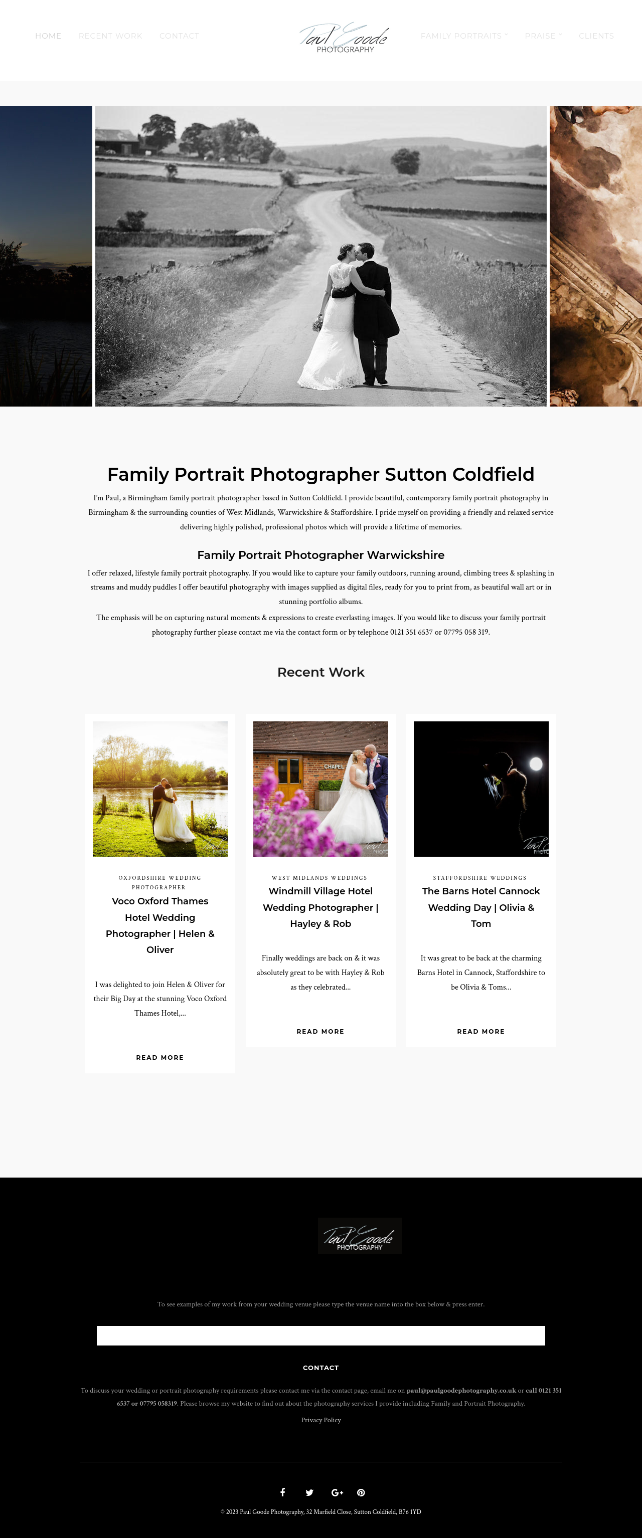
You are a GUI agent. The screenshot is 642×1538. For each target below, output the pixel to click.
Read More (160, 1057)
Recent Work (111, 36)
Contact (179, 36)
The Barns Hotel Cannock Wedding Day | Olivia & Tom (481, 907)
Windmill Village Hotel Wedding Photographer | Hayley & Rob (321, 907)
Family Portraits (461, 36)
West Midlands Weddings (319, 878)
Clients (596, 36)
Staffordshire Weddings (480, 878)
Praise (540, 36)
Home (48, 36)
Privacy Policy (321, 1420)
